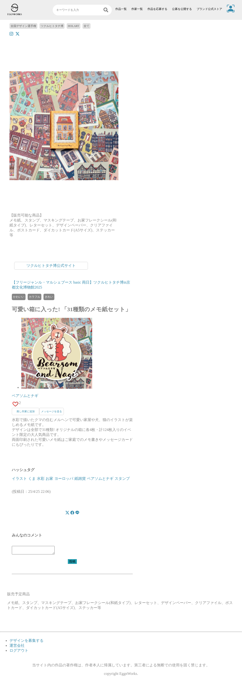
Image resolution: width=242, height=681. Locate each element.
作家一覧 (137, 9)
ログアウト (18, 652)
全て (86, 26)
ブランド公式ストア (209, 9)
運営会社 (17, 647)
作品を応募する (157, 9)
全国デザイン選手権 (23, 26)
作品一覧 (121, 9)
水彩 (40, 479)
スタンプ (122, 479)
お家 (49, 479)
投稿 (72, 563)
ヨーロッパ (63, 479)
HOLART (73, 26)
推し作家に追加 (26, 411)
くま (32, 479)
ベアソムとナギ (25, 396)
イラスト (19, 479)
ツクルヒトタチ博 (52, 26)
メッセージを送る (51, 411)
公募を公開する (182, 9)
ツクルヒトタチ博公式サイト (51, 266)
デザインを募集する (26, 642)
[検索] (106, 10)
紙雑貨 (80, 479)
